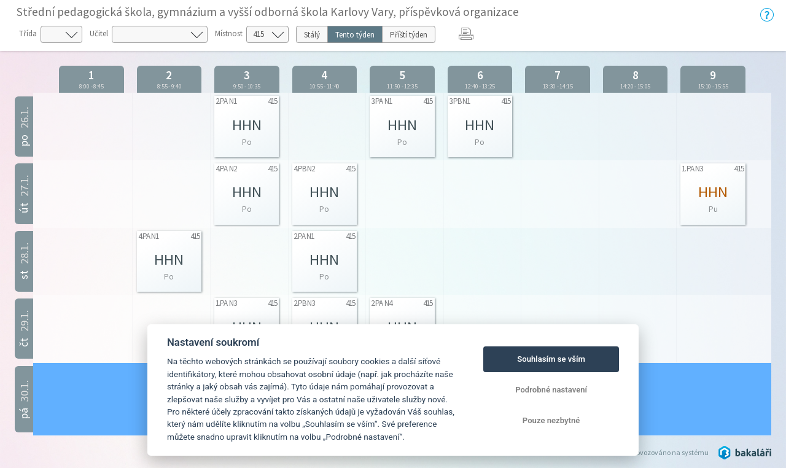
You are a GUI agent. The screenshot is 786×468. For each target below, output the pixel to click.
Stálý (312, 34)
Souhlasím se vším (551, 359)
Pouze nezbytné (551, 420)
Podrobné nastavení (551, 389)
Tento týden (355, 34)
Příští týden (408, 34)
